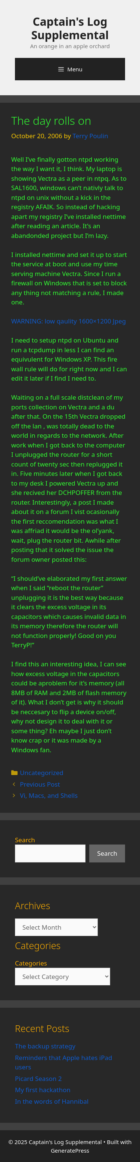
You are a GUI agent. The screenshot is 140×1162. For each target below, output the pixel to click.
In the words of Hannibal (51, 1101)
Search (25, 840)
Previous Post (40, 784)
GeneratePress (70, 1150)
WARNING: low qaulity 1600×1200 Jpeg (68, 321)
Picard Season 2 (38, 1078)
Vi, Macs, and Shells (49, 795)
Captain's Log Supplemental (70, 28)
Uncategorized (41, 772)
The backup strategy (45, 1046)
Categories (31, 963)
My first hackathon (43, 1089)
